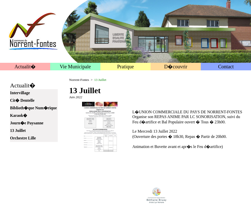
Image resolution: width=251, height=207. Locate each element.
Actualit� (25, 66)
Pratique (125, 66)
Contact (226, 66)
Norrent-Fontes (79, 80)
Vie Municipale (75, 66)
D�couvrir (175, 66)
